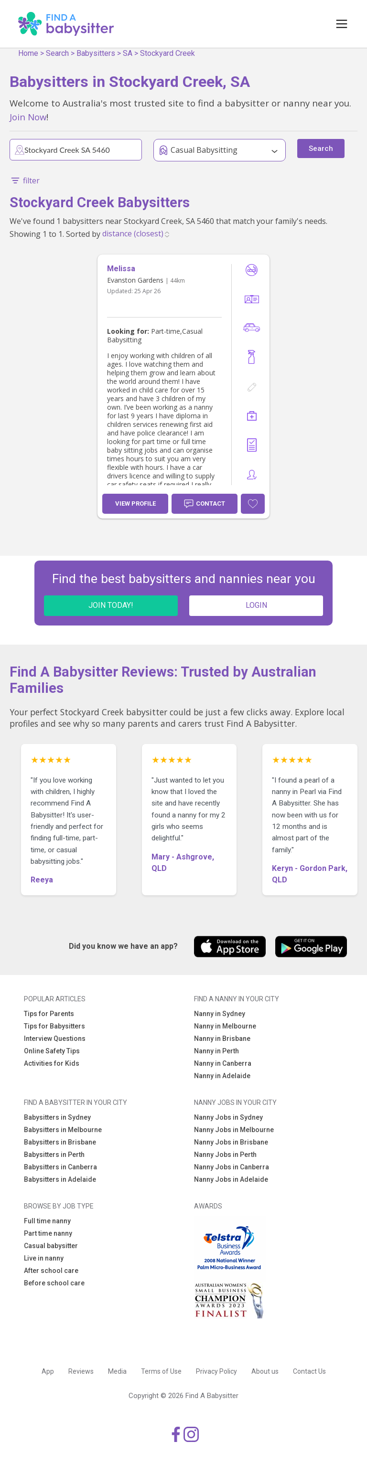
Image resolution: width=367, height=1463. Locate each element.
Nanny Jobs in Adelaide (231, 1179)
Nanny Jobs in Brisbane (231, 1142)
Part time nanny (48, 1233)
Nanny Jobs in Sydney (228, 1117)
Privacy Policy (216, 1371)
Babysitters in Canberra (60, 1167)
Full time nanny (47, 1221)
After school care (51, 1270)
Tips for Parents (49, 1014)
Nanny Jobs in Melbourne (234, 1130)
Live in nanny (44, 1258)
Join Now (28, 117)
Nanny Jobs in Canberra (231, 1167)
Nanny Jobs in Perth (225, 1154)
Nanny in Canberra (222, 1063)
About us (265, 1371)
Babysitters (95, 53)
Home (28, 53)
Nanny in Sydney (219, 1014)
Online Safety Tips (52, 1051)
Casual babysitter (51, 1246)
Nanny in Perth (216, 1051)
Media (117, 1371)
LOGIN (256, 605)
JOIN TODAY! (110, 605)
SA (127, 53)
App (48, 1371)
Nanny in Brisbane (222, 1038)
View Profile (135, 503)
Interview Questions (55, 1038)
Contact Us (309, 1371)
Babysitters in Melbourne (63, 1130)
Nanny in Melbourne (225, 1026)
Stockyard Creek (167, 53)
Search (57, 53)
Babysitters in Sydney (57, 1117)
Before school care (54, 1283)
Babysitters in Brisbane (60, 1142)
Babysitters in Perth (54, 1154)
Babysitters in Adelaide (60, 1179)
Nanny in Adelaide (222, 1076)
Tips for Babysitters (54, 1026)
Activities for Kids (51, 1063)
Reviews (81, 1371)
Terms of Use (161, 1371)
